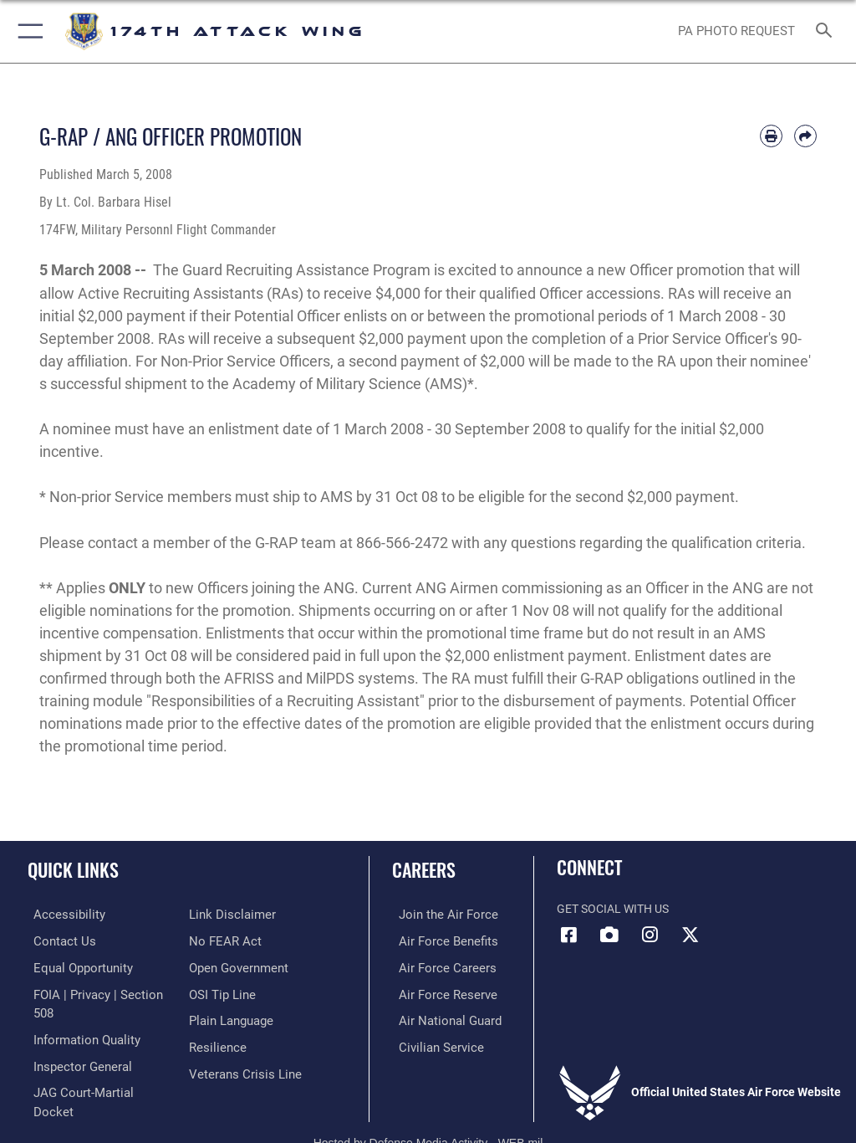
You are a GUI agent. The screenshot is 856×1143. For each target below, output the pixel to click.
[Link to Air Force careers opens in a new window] (436, 966)
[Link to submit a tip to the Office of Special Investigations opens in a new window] (219, 991)
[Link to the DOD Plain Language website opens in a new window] (229, 1017)
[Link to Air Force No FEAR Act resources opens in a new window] (222, 940)
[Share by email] (805, 136)
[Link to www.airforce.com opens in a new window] (437, 914)
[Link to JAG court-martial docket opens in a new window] (94, 1069)
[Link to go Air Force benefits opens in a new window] (437, 940)
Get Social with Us (613, 909)
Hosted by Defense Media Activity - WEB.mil (428, 1106)
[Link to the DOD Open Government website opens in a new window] (236, 966)
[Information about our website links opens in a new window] (228, 914)
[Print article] (771, 136)
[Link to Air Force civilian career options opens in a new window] (430, 1043)
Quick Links (73, 869)
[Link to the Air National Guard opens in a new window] (440, 1017)
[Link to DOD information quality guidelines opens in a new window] (78, 1017)
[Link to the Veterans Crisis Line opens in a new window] (240, 1069)
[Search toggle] (827, 31)
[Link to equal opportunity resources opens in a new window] (75, 966)
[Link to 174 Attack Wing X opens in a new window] (689, 934)
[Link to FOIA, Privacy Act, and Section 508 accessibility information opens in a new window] (98, 991)
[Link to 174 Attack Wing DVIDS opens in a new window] (609, 934)
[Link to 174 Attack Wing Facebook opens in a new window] (569, 934)
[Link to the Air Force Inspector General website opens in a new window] (74, 1043)
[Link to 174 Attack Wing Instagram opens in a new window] (649, 934)
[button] (27, 31)
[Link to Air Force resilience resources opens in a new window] (214, 1043)
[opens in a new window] (59, 914)
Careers (424, 869)
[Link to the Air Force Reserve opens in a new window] (437, 991)
